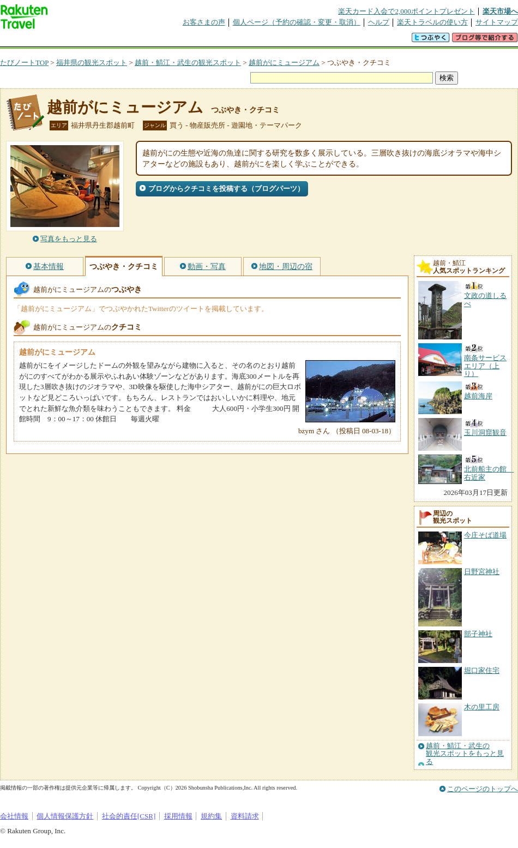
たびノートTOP (24, 62)
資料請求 (245, 816)
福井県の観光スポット (91, 62)
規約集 (211, 816)
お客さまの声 (204, 22)
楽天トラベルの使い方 (432, 22)
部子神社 (478, 634)
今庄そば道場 (485, 535)
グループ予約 (217, 41)
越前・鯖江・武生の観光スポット (188, 62)
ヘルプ (378, 22)
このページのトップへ (482, 789)
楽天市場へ (500, 11)
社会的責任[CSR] (129, 816)
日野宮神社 (481, 572)
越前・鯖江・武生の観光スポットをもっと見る (465, 754)
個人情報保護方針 (65, 816)
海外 (83, 41)
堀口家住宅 (481, 670)
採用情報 (178, 816)
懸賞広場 (127, 41)
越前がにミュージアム (284, 62)
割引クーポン (172, 41)
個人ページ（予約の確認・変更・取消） (296, 22)
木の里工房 (481, 707)
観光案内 (262, 41)
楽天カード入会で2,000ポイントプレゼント (406, 11)
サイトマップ (496, 22)
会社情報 (14, 816)
